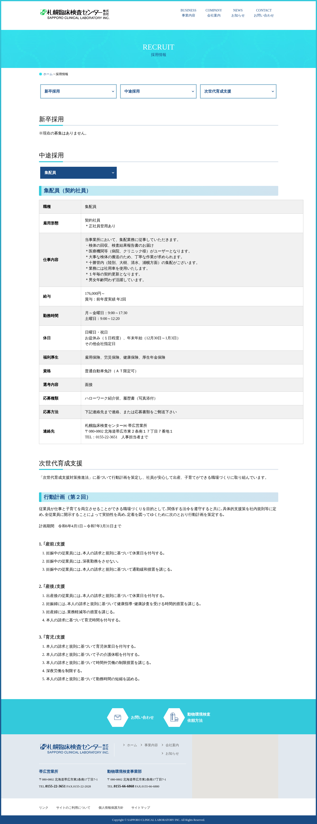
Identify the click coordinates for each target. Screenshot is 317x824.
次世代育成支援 (217, 91)
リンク (43, 807)
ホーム (132, 745)
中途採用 (132, 91)
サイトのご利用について (73, 807)
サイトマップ (140, 807)
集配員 (50, 173)
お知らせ (238, 12)
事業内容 (188, 12)
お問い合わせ (264, 12)
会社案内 (214, 12)
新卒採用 (52, 91)
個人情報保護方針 (111, 807)
